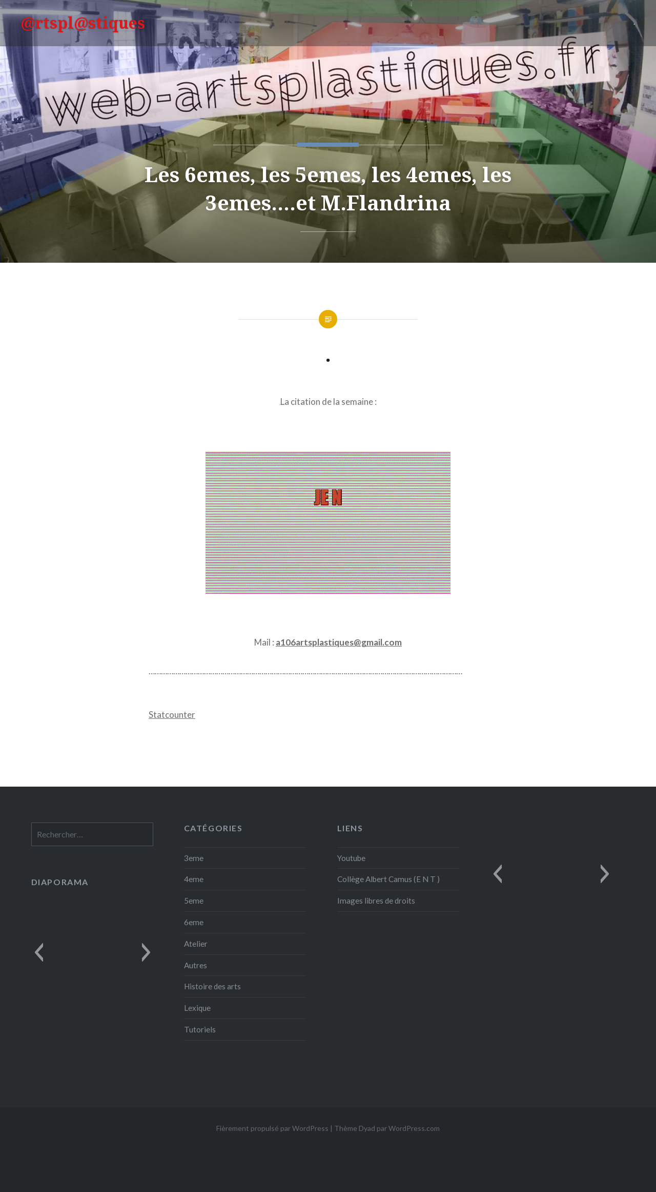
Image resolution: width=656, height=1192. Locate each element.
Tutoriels (200, 1029)
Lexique (197, 1007)
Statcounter (172, 714)
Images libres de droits (376, 900)
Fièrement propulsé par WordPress (272, 1128)
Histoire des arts (212, 986)
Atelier (196, 943)
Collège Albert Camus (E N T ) (388, 879)
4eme (193, 879)
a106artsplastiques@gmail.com (339, 642)
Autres (195, 965)
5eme (193, 900)
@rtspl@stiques (82, 22)
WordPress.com (414, 1128)
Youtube (351, 858)
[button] (497, 874)
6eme (193, 922)
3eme (193, 858)
